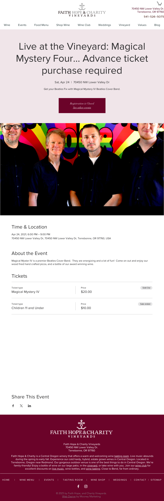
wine (118, 456)
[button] (159, 3)
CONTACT (140, 479)
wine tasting (93, 468)
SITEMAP (156, 479)
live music (58, 468)
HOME (6, 479)
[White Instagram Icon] (86, 486)
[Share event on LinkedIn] (29, 405)
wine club (141, 465)
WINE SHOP (98, 479)
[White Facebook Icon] (78, 486)
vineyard (92, 465)
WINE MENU (27, 479)
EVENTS (49, 479)
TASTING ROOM (73, 479)
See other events (82, 107)
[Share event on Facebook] (13, 405)
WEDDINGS (120, 479)
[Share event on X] (21, 405)
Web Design (69, 496)
